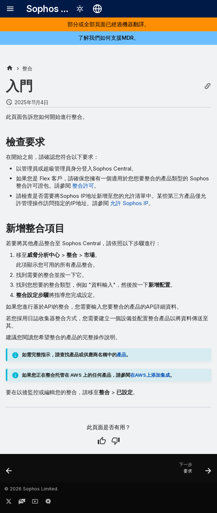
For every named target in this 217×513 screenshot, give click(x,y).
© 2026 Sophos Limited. (31, 489)
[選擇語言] (97, 8)
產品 (121, 354)
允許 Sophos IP (129, 203)
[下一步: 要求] (193, 470)
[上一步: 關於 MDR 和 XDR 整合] (9, 470)
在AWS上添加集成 (150, 375)
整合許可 (83, 185)
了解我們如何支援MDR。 (108, 37)
